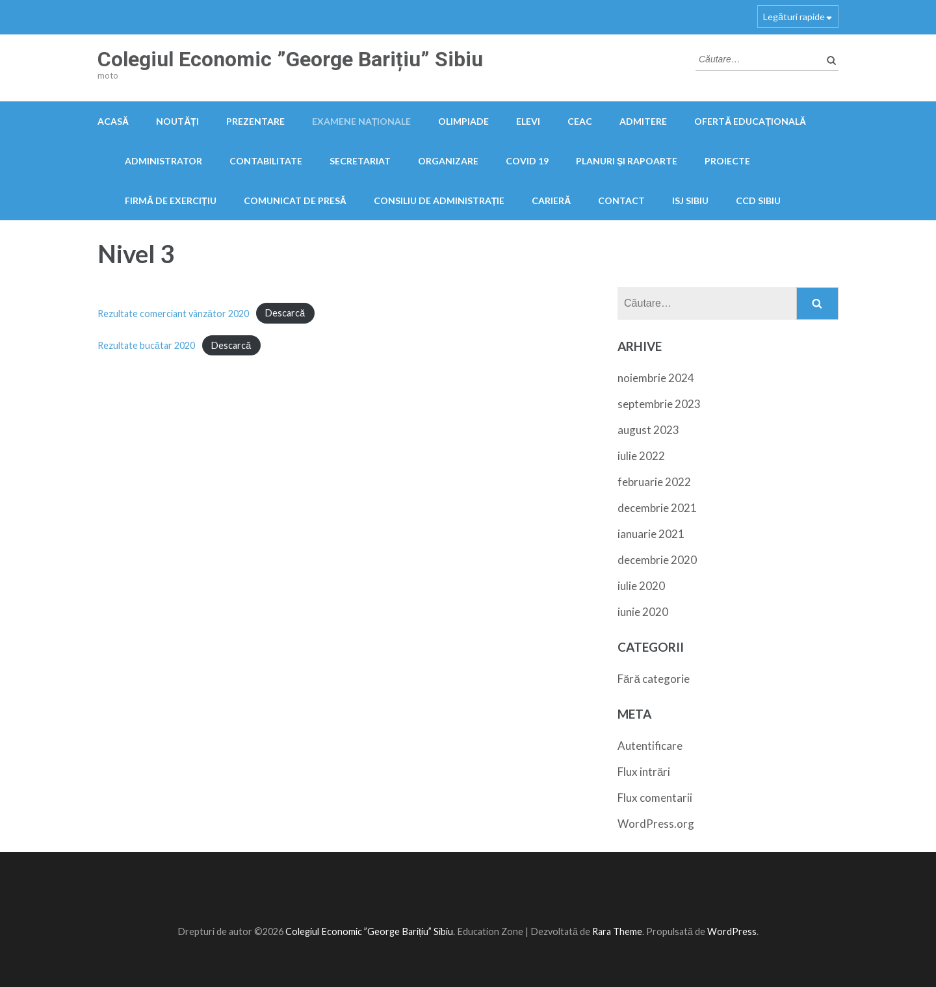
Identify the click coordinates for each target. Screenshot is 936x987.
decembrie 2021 (657, 508)
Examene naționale (361, 121)
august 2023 (648, 430)
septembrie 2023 (659, 404)
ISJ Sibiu (690, 200)
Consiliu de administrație (439, 200)
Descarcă (285, 313)
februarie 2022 (654, 482)
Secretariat (360, 160)
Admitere (643, 121)
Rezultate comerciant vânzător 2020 (173, 313)
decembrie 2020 (657, 560)
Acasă (113, 121)
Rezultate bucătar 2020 (146, 345)
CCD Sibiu (758, 200)
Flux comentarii (655, 797)
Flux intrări (644, 771)
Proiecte (727, 160)
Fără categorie (654, 679)
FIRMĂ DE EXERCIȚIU (170, 200)
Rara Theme (617, 931)
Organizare (448, 160)
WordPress (732, 931)
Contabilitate (265, 160)
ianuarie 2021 (651, 534)
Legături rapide (794, 16)
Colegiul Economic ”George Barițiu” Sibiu (290, 59)
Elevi (528, 121)
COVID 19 (527, 160)
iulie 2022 (641, 456)
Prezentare (255, 121)
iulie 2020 (641, 586)
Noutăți (177, 121)
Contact (621, 200)
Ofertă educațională (750, 121)
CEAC (579, 121)
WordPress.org (656, 823)
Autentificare (650, 745)
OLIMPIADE (463, 121)
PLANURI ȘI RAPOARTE (626, 160)
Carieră (551, 200)
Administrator (163, 160)
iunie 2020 (643, 612)
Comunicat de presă (295, 200)
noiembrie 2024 (656, 378)
